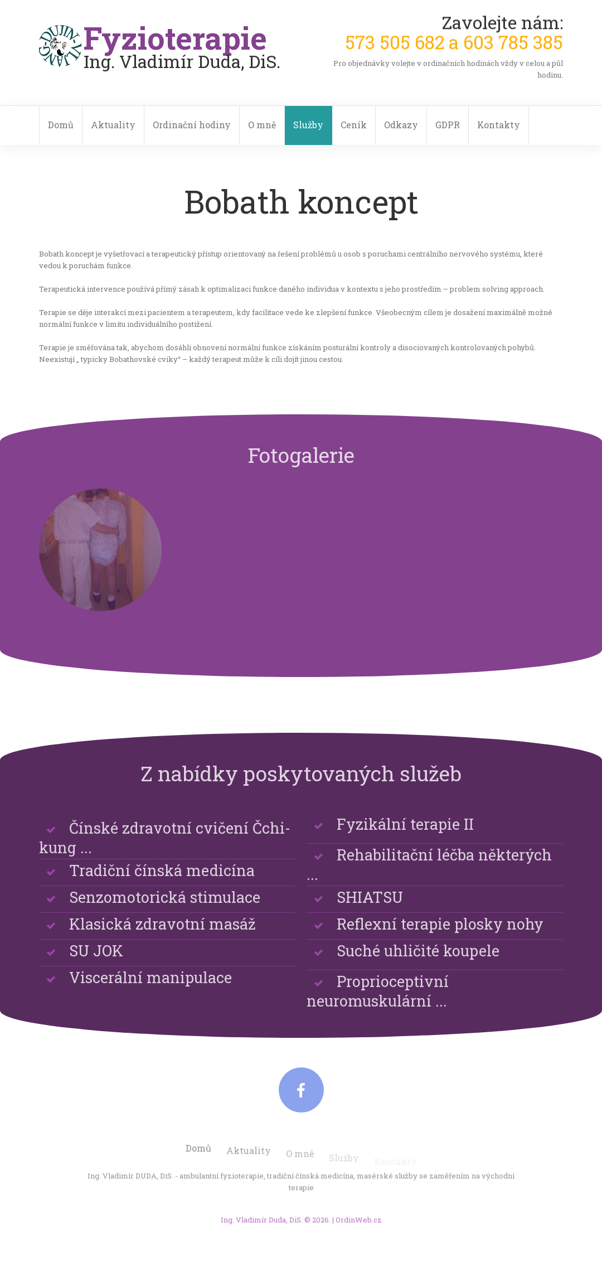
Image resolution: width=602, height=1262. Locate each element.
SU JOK (96, 963)
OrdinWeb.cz (359, 1227)
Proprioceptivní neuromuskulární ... (378, 1014)
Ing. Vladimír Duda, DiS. (262, 1227)
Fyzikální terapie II (405, 836)
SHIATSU (370, 909)
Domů (61, 124)
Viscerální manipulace (150, 989)
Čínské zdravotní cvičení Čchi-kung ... (164, 861)
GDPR (447, 124)
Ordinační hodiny (192, 124)
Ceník (354, 124)
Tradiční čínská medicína (162, 882)
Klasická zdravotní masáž (162, 936)
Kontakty (498, 124)
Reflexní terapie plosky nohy (440, 936)
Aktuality (113, 124)
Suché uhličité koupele (418, 963)
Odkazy (401, 124)
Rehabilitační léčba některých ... (429, 888)
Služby (308, 124)
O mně (262, 124)
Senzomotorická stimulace (164, 909)
